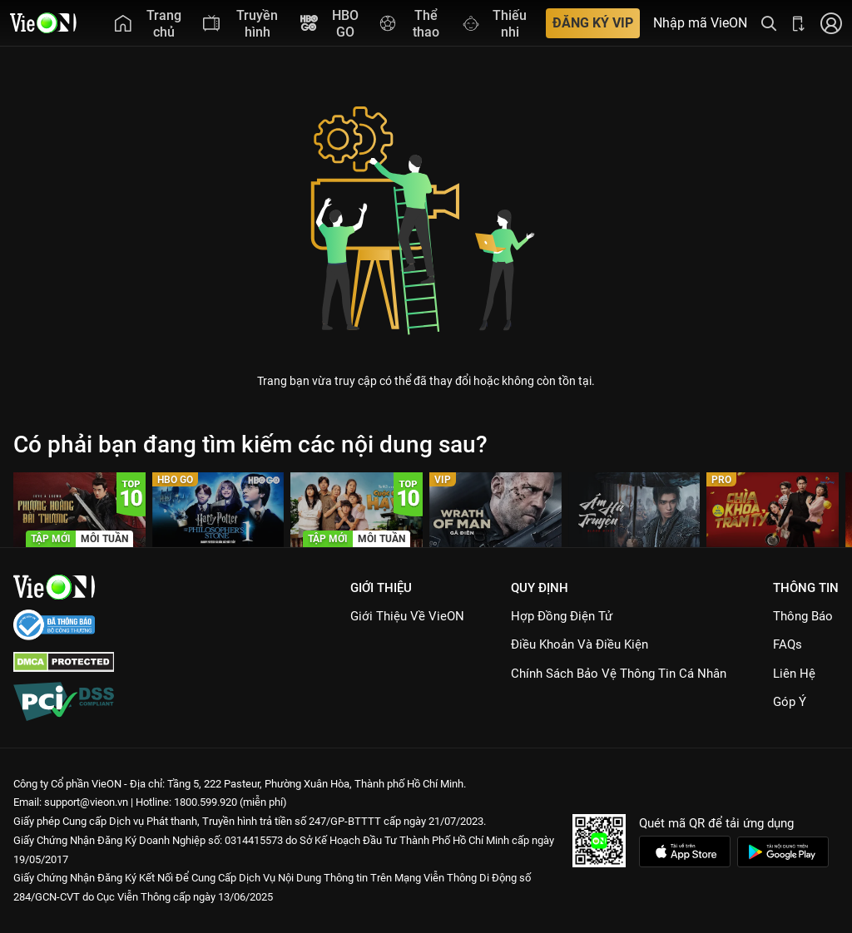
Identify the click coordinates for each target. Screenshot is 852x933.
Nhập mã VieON (700, 23)
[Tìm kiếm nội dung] (768, 23)
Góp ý (789, 701)
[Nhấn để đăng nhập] (831, 23)
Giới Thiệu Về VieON (407, 616)
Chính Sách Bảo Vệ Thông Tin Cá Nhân (618, 673)
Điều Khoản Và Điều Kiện (579, 644)
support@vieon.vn (86, 802)
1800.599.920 (205, 802)
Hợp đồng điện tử (561, 616)
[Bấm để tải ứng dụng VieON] (798, 23)
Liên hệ (794, 673)
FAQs (787, 644)
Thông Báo (803, 616)
